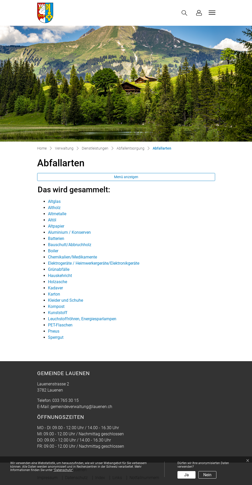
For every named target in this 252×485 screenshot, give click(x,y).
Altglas (54, 201)
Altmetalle (57, 213)
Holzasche (57, 281)
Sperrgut (55, 337)
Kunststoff (57, 312)
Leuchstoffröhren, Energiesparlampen (82, 318)
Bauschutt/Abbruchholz (69, 244)
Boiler (53, 250)
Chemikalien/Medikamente (72, 257)
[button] (185, 13)
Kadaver (55, 287)
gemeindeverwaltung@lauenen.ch (81, 406)
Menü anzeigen (126, 177)
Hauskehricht (60, 275)
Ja (186, 474)
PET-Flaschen (60, 325)
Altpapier (56, 226)
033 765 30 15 (65, 400)
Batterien (56, 238)
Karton (54, 294)
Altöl (52, 220)
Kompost (56, 306)
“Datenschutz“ (63, 470)
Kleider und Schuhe (65, 300)
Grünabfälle (58, 269)
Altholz (54, 207)
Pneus (53, 331)
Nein (207, 474)
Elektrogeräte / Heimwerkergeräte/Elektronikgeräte (93, 263)
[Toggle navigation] (211, 12)
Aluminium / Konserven (69, 232)
